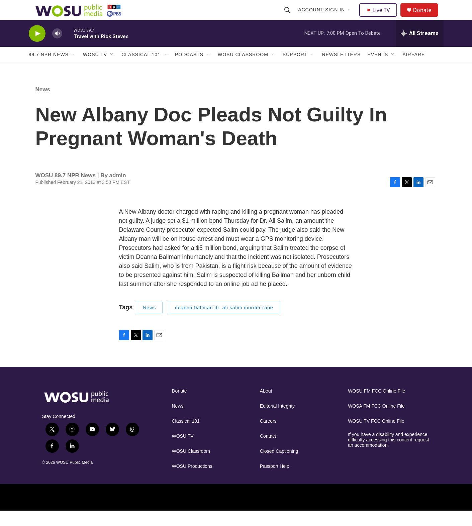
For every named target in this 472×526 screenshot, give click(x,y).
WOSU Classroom (243, 69)
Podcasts (189, 69)
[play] (37, 48)
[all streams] (420, 48)
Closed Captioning (279, 466)
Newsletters (341, 69)
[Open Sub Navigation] (351, 17)
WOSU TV (95, 69)
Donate (426, 17)
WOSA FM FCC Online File (376, 421)
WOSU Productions (192, 481)
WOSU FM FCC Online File (376, 406)
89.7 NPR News (49, 69)
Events (377, 69)
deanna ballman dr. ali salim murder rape (224, 322)
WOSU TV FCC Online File (376, 436)
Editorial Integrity (277, 421)
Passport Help (274, 481)
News (42, 104)
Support (295, 69)
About (266, 406)
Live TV (380, 17)
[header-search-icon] (288, 17)
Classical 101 (141, 69)
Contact (268, 451)
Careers (268, 436)
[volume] (57, 48)
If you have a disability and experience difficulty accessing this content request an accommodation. (388, 455)
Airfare (413, 69)
